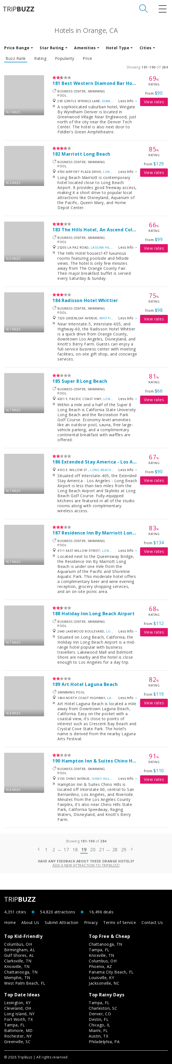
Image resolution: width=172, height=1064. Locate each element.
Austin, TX (98, 1036)
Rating (40, 58)
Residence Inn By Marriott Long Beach (106, 533)
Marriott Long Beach (86, 154)
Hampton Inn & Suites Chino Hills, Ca (105, 761)
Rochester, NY (18, 1036)
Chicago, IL (99, 1025)
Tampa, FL (99, 949)
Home (10, 922)
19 (84, 850)
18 (75, 850)
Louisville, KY (101, 977)
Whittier (107, 318)
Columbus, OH (18, 944)
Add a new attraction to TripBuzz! (86, 865)
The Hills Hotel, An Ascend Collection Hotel (112, 230)
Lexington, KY (17, 1002)
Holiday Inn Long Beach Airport (98, 614)
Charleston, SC (103, 1008)
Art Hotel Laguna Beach (90, 684)
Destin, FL (98, 1019)
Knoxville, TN (17, 966)
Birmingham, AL (19, 949)
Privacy (91, 922)
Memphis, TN (17, 977)
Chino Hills (102, 778)
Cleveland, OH (17, 1008)
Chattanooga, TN (21, 972)
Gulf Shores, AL (19, 955)
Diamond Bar (113, 101)
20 (92, 850)
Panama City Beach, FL (111, 972)
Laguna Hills (102, 247)
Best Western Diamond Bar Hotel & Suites (111, 83)
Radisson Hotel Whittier (90, 300)
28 (115, 850)
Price (87, 58)
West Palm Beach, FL (24, 983)
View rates (154, 101)
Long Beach (113, 172)
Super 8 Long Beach (84, 381)
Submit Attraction (62, 922)
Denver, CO (100, 1013)
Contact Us (152, 922)
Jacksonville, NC (104, 983)
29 (124, 850)
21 (101, 850)
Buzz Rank (16, 58)
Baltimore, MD (18, 1030)
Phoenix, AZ (100, 966)
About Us (30, 922)
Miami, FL (98, 1030)
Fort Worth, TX (18, 1019)
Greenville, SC (17, 1041)
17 (66, 850)
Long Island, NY (19, 1013)
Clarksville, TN (18, 961)
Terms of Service (119, 922)
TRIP (18, 9)
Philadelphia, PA (104, 1041)
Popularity (64, 58)
